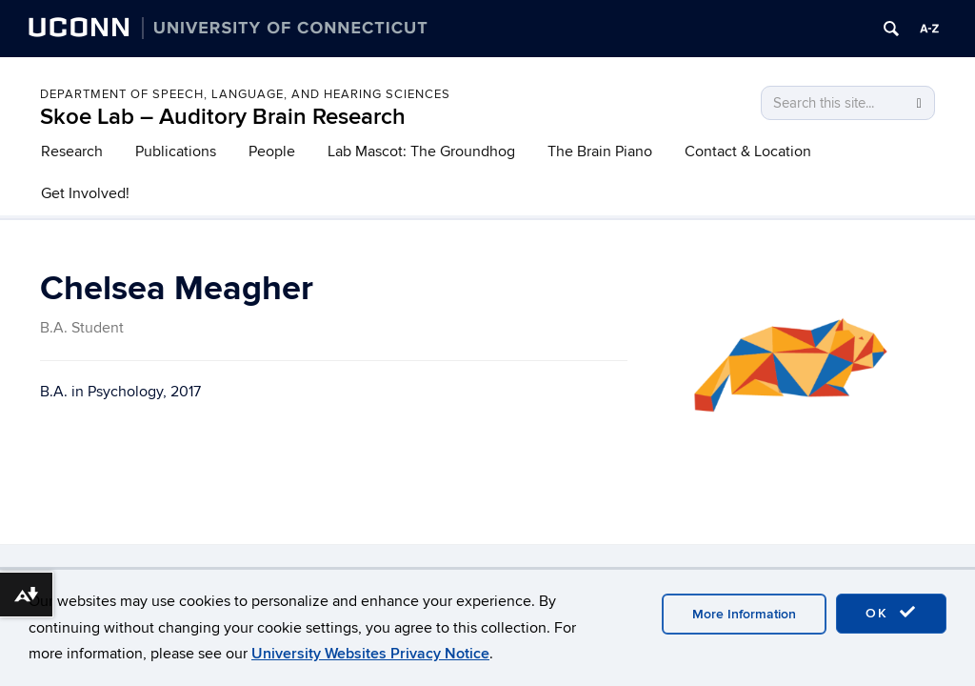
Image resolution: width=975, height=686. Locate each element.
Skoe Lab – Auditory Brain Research (223, 117)
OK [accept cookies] (891, 612)
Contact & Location (748, 151)
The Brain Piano (599, 151)
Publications (175, 151)
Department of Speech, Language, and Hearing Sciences (245, 94)
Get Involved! (85, 193)
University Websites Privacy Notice (370, 653)
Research (72, 151)
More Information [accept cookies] (744, 614)
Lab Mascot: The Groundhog (421, 151)
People (272, 151)
